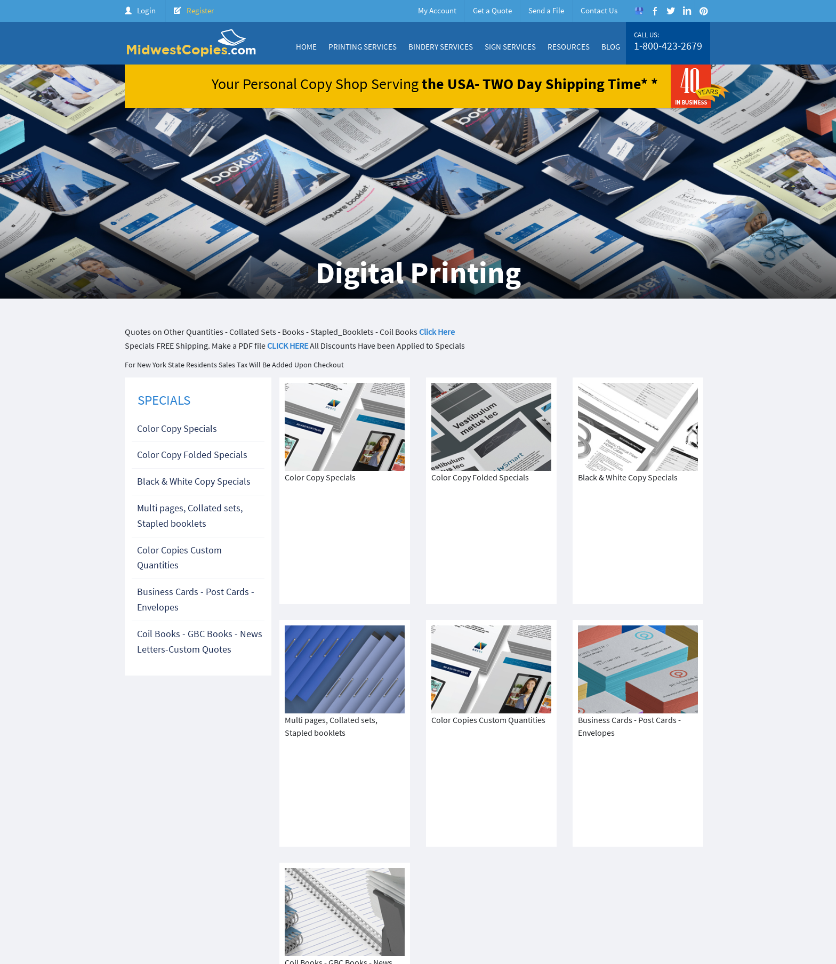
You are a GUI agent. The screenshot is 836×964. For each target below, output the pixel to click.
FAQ (700, 891)
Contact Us (599, 10)
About (426, 891)
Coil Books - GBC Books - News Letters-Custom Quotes (199, 641)
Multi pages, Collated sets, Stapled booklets (190, 515)
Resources (569, 47)
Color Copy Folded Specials (192, 454)
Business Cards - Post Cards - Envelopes (195, 599)
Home (306, 47)
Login (146, 10)
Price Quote (578, 891)
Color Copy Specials (177, 428)
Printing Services (362, 47)
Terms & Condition (316, 900)
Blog (610, 47)
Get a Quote (492, 10)
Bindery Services (440, 47)
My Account (437, 10)
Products (535, 891)
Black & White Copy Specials (194, 481)
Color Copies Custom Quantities (179, 558)
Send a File (546, 10)
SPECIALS (164, 399)
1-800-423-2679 (668, 46)
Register (200, 10)
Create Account (632, 891)
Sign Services (510, 47)
